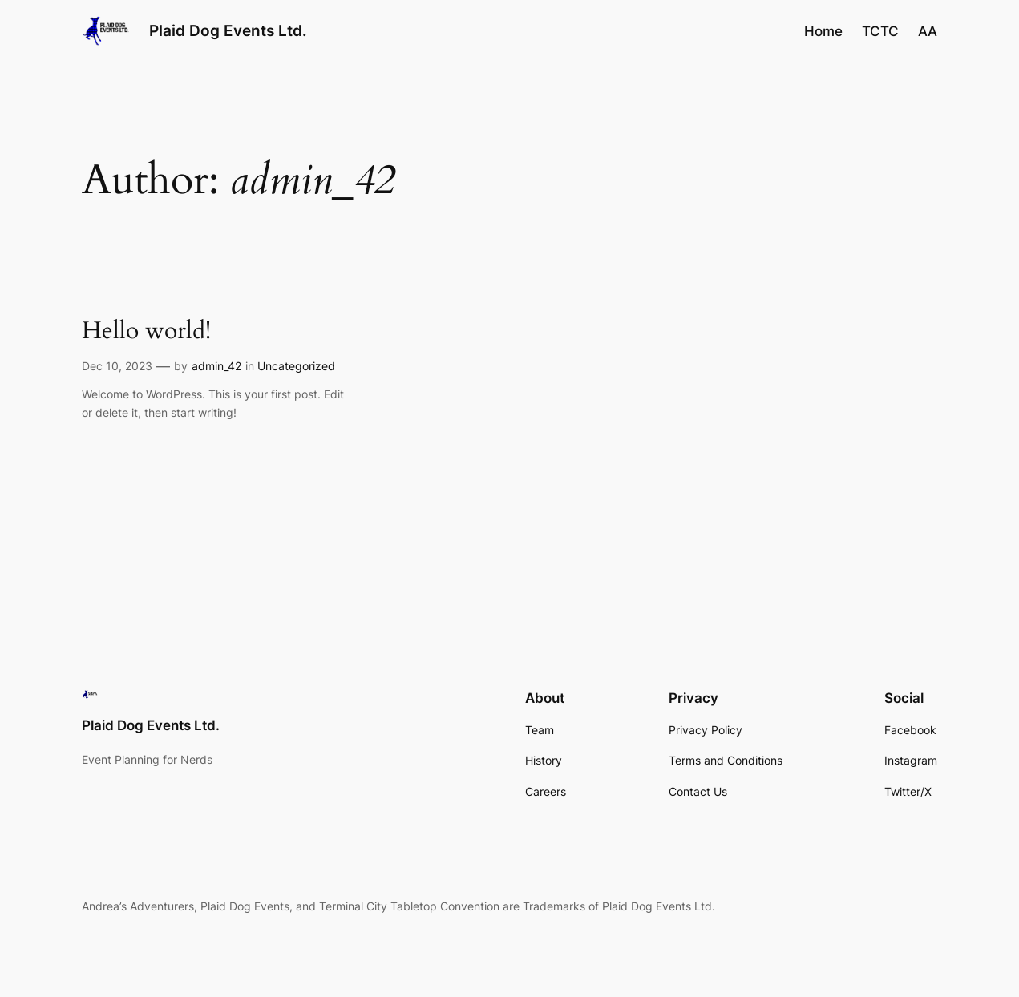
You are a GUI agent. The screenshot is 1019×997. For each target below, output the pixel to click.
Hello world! (146, 331)
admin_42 (216, 366)
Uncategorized (296, 366)
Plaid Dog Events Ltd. (228, 30)
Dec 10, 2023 (117, 366)
